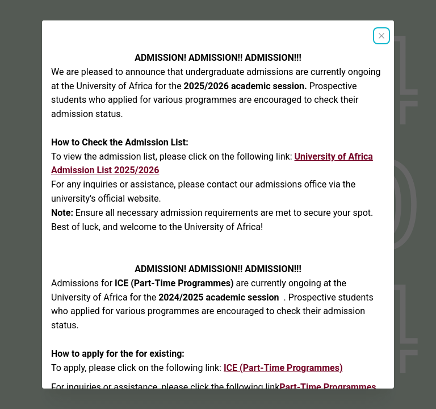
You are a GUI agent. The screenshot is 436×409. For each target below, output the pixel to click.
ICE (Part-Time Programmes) (283, 367)
